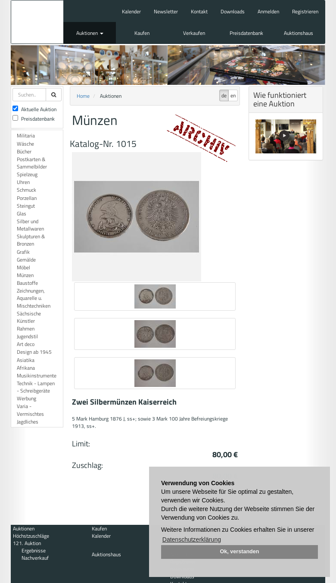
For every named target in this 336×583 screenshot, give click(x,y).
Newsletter (166, 11)
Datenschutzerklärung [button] (191, 539)
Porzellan (27, 198)
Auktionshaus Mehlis (37, 22)
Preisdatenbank (246, 33)
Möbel (23, 267)
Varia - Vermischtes (30, 410)
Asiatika (25, 360)
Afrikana (26, 368)
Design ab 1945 (34, 352)
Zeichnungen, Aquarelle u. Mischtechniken (33, 298)
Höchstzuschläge (31, 536)
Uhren (23, 182)
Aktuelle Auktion (34, 109)
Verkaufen (194, 33)
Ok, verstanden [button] (239, 552)
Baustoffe (27, 283)
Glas (21, 213)
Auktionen (89, 33)
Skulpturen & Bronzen (31, 240)
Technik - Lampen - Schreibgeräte (36, 387)
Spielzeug (27, 174)
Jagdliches (27, 422)
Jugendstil (27, 336)
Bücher (24, 151)
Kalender (131, 11)
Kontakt (199, 11)
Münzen (25, 275)
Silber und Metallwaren (30, 225)
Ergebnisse (34, 550)
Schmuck (26, 190)
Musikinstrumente (36, 375)
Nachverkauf (35, 558)
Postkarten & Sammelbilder (32, 163)
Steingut (26, 206)
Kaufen (141, 33)
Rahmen (25, 328)
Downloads (233, 11)
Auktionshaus (298, 33)
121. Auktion (27, 543)
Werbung (26, 398)
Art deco (25, 344)
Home (83, 96)
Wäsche (25, 144)
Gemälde (26, 260)
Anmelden (268, 11)
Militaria (26, 135)
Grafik (23, 252)
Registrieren (305, 11)
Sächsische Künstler (29, 317)
